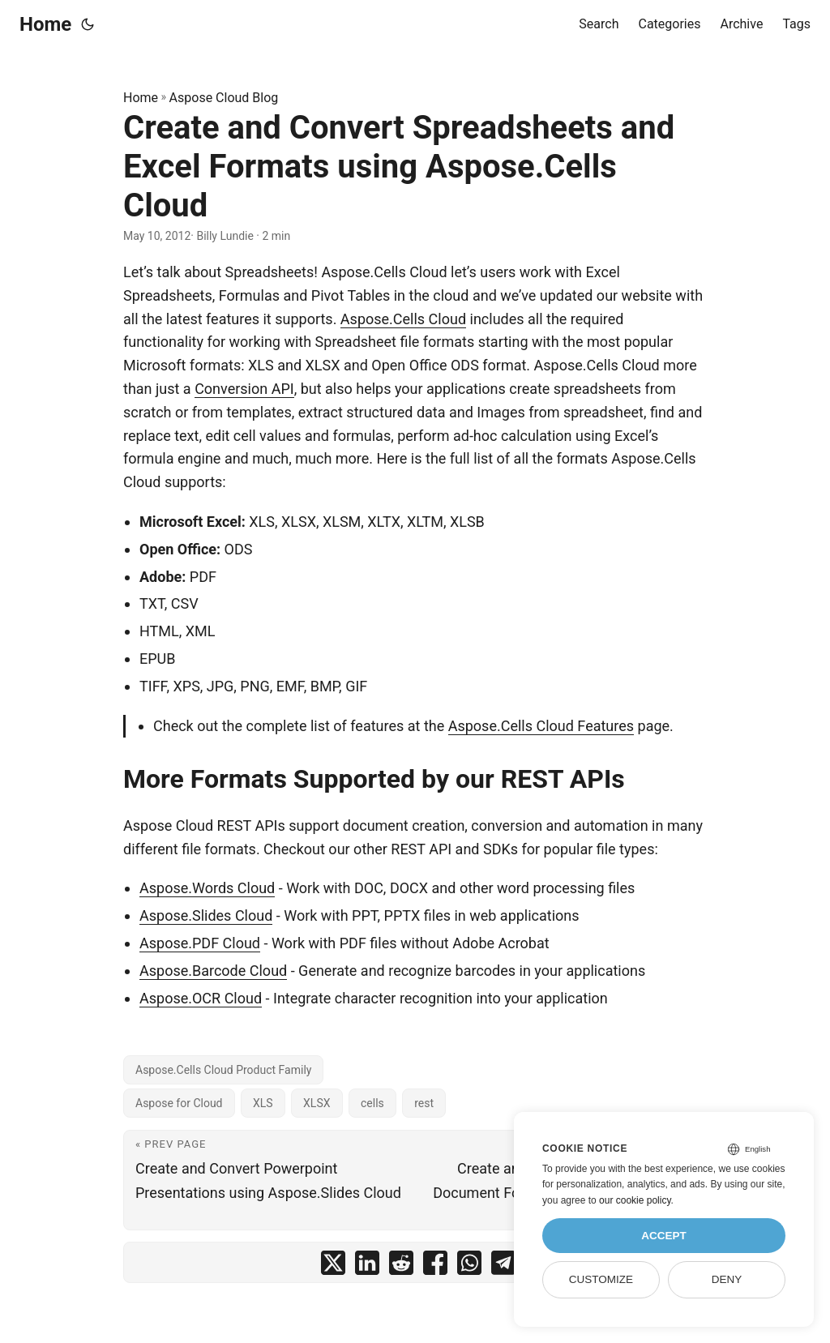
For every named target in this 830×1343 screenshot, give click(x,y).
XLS (263, 1103)
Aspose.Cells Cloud (403, 318)
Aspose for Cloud (179, 1103)
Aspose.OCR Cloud (200, 998)
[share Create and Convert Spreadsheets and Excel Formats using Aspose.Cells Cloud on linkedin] (367, 1266)
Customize (601, 1279)
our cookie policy (635, 1200)
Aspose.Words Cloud (207, 887)
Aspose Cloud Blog (224, 97)
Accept (664, 1236)
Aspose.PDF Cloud (199, 943)
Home (45, 24)
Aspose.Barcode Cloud (213, 970)
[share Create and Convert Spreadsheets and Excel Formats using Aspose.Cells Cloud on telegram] (503, 1266)
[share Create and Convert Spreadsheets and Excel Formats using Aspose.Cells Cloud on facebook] (435, 1266)
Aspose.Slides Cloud (205, 915)
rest (424, 1103)
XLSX (316, 1103)
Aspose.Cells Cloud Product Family (223, 1069)
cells (372, 1103)
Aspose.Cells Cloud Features (541, 725)
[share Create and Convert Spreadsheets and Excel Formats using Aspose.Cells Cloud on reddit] (401, 1266)
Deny (727, 1279)
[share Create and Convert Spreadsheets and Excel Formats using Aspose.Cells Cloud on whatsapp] (469, 1266)
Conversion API (244, 388)
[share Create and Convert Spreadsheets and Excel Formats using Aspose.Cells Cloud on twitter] (333, 1266)
